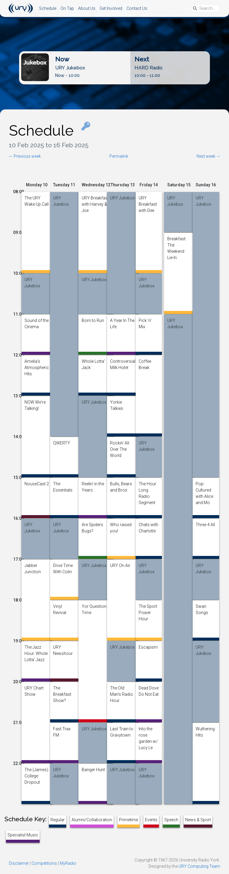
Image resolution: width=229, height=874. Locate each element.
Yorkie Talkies (116, 404)
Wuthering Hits (205, 730)
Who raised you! (120, 526)
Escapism (148, 647)
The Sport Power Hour (148, 608)
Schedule (47, 8)
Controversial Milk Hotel (122, 363)
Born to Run (93, 320)
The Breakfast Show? (62, 690)
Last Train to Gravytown (121, 730)
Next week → (208, 156)
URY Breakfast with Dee (148, 200)
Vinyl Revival (59, 608)
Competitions (44, 863)
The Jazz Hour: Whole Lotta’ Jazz (36, 649)
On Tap (67, 8)
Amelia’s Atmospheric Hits (36, 363)
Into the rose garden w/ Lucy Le (148, 730)
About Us (86, 8)
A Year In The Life (122, 322)
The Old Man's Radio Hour (121, 690)
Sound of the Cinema (36, 322)
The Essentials (62, 485)
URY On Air (120, 565)
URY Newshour (63, 649)
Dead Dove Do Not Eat (149, 690)
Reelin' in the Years (93, 485)
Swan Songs (202, 608)
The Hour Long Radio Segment (147, 485)
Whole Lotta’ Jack (93, 363)
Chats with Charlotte (148, 526)
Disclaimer (19, 863)
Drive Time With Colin (63, 567)
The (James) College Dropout (36, 771)
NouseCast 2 (36, 483)
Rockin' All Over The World (119, 445)
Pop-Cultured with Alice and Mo (204, 485)
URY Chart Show (34, 690)
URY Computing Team (199, 866)
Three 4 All (205, 524)
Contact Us (136, 8)
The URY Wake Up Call (36, 200)
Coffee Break (145, 363)
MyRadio (68, 863)
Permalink (118, 156)
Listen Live (109, 80)
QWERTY (61, 443)
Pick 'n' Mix (145, 322)
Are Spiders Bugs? (92, 526)
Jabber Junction (32, 567)
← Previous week (25, 156)
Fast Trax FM (62, 730)
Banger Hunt (93, 769)
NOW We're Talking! (35, 404)
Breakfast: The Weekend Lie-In (176, 240)
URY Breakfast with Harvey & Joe (95, 200)
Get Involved (111, 8)
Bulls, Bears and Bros (121, 485)
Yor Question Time (94, 608)
